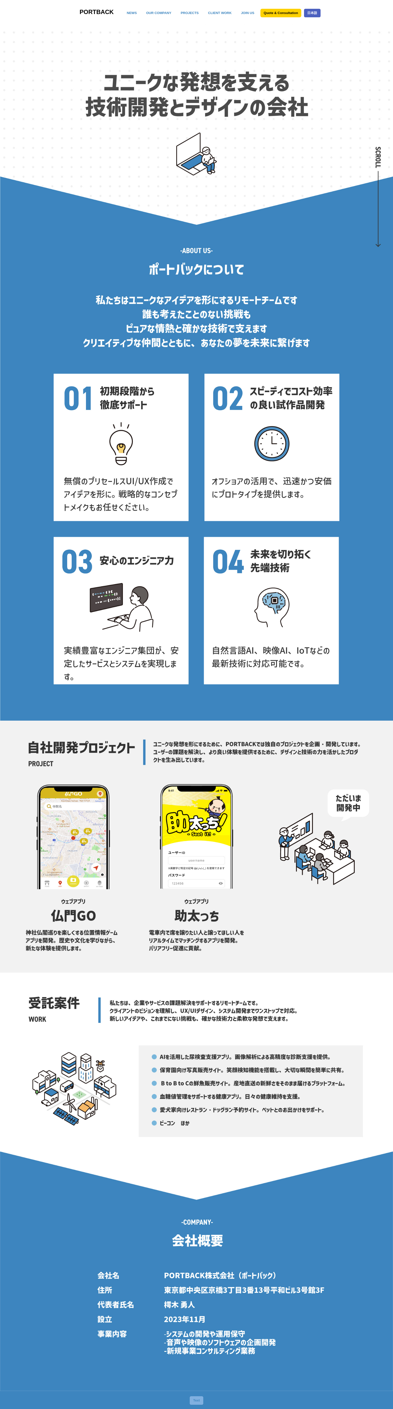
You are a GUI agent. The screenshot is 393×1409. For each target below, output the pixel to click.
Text (196, 1400)
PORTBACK (97, 12)
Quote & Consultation (281, 13)
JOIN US (247, 13)
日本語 (312, 13)
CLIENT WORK (220, 13)
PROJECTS (190, 13)
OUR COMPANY (158, 13)
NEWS (132, 13)
